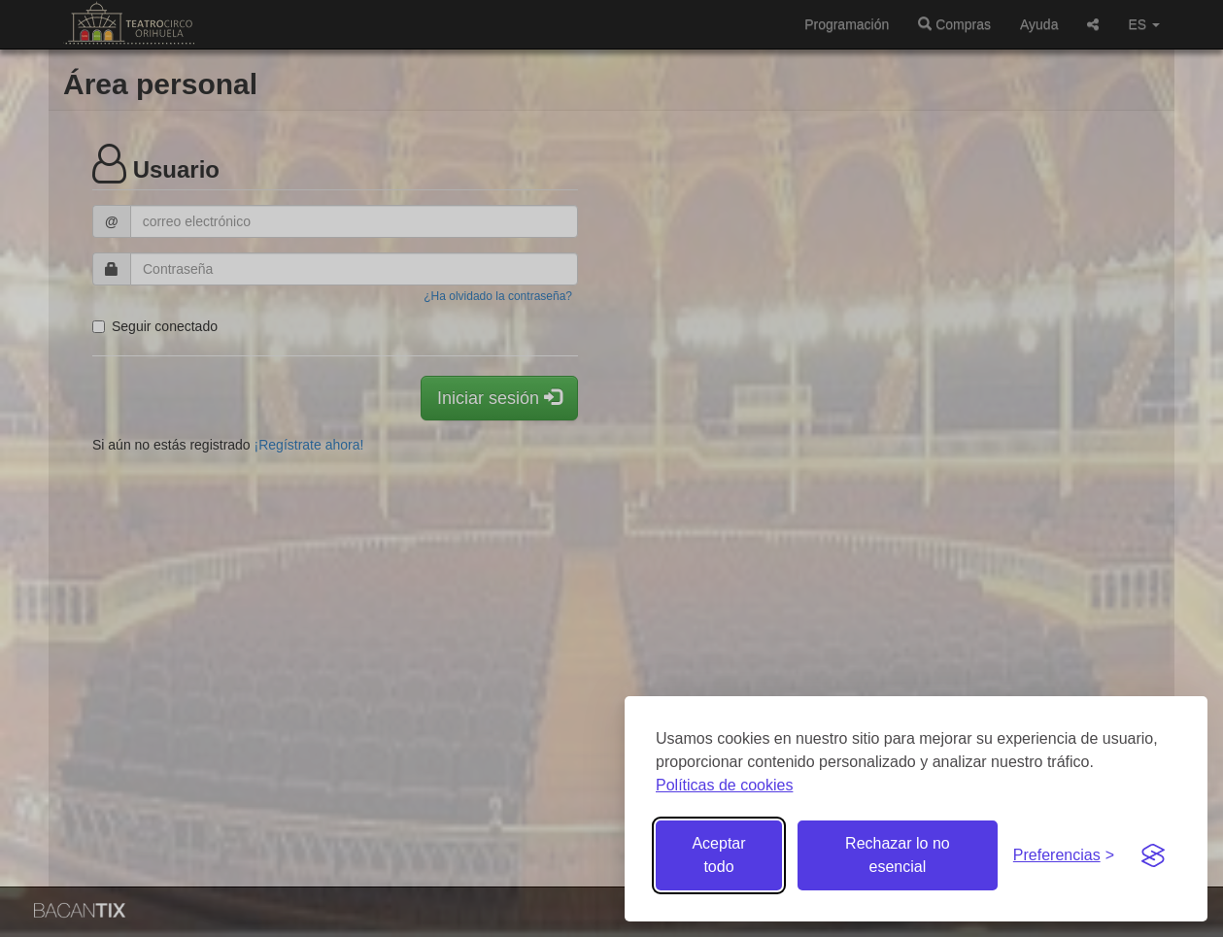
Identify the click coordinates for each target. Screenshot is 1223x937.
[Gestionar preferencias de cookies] (1063, 856)
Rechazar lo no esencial (897, 855)
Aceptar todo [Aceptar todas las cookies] (718, 855)
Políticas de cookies (724, 785)
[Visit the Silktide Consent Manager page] (1153, 855)
